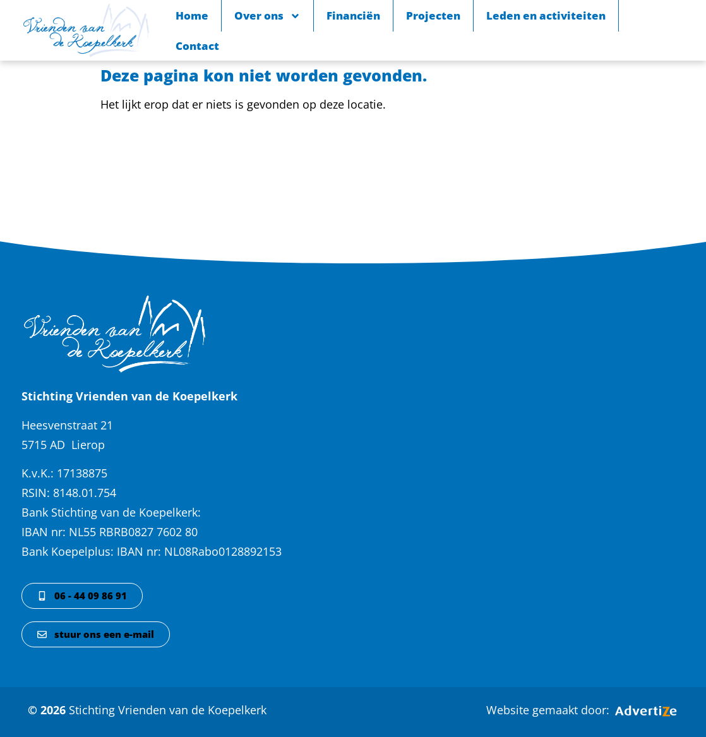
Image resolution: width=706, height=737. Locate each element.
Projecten (433, 15)
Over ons (267, 16)
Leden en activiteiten (546, 15)
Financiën (353, 15)
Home (192, 15)
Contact (197, 46)
